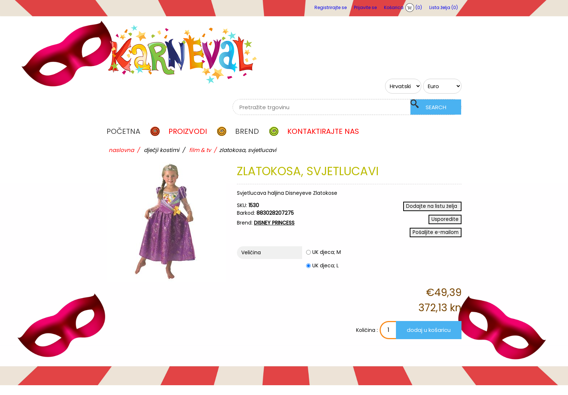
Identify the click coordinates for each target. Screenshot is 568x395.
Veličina (251, 262)
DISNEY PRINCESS (274, 222)
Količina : (343, 339)
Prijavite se (365, 7)
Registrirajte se (330, 7)
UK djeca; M (326, 262)
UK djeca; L (325, 275)
